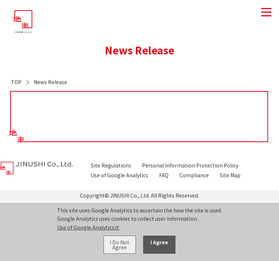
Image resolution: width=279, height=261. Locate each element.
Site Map (230, 175)
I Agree (159, 242)
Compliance (194, 175)
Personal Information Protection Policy (190, 165)
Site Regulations (111, 165)
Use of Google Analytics (85, 227)
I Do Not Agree (119, 245)
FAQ (164, 175)
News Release (50, 82)
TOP (16, 82)
